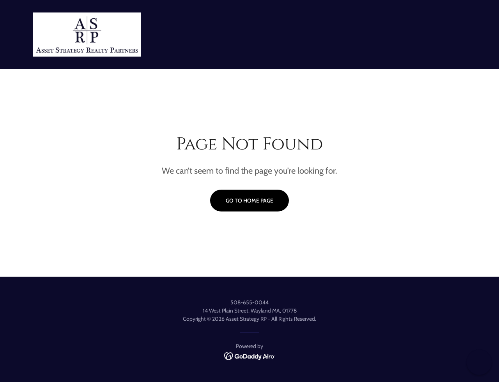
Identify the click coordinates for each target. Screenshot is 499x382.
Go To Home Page (249, 200)
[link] (87, 33)
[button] (479, 362)
